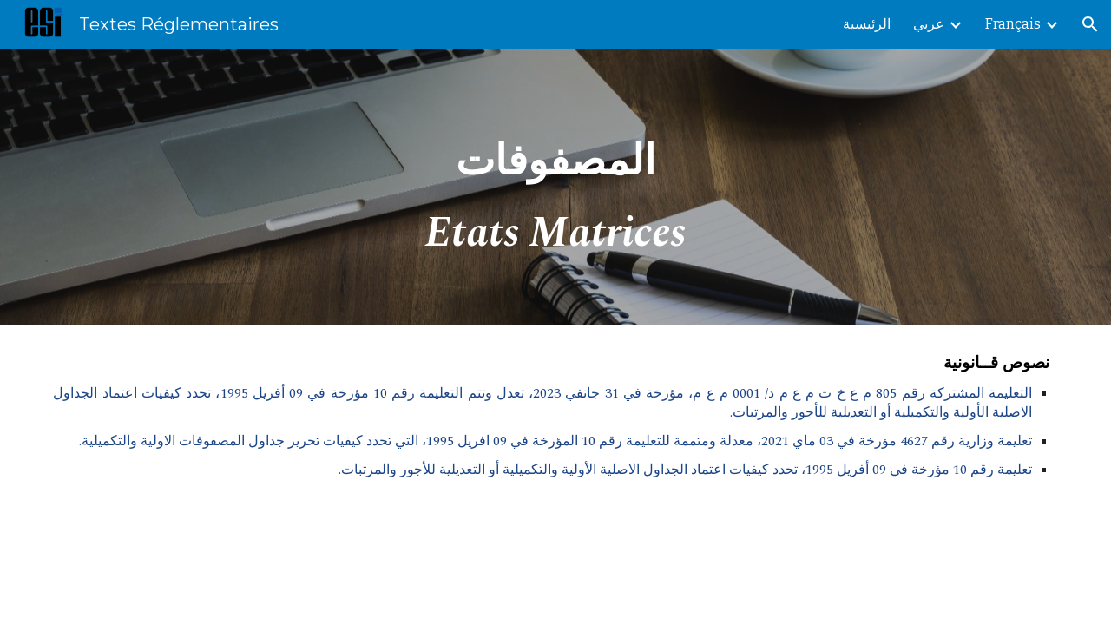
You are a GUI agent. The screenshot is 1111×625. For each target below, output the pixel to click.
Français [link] (1013, 24)
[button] (1090, 24)
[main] (555, 186)
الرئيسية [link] (867, 24)
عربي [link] (928, 24)
